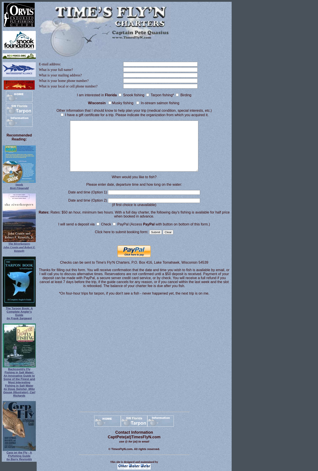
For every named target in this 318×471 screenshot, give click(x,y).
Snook (19, 186)
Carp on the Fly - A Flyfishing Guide (19, 456)
